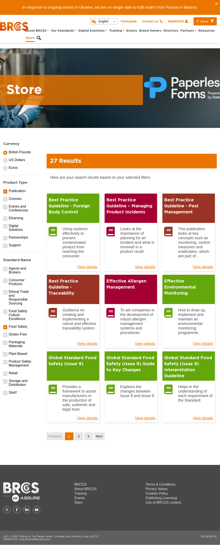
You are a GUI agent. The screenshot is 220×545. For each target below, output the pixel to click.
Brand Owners (150, 30)
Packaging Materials (17, 344)
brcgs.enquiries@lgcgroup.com (34, 539)
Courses (15, 198)
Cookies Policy (157, 493)
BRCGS (80, 484)
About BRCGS (35, 30)
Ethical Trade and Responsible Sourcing (19, 297)
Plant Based (18, 354)
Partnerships (18, 237)
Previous (55, 436)
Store (30, 38)
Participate (129, 21)
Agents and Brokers (17, 270)
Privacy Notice (157, 489)
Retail (13, 373)
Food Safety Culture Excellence (18, 315)
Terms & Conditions (161, 484)
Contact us (150, 21)
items (202, 21)
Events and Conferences (18, 208)
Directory (170, 30)
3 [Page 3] (88, 436)
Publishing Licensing (161, 498)
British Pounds (20, 152)
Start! (13, 392)
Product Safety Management (20, 363)
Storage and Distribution (18, 383)
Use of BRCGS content (163, 502)
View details (87, 267)
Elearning (16, 218)
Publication (17, 191)
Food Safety (18, 326)
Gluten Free (18, 334)
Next (99, 436)
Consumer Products (17, 282)
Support (15, 245)
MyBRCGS (176, 21)
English (103, 21)
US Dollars (17, 160)
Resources (207, 30)
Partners (187, 30)
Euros (13, 167)
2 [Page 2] (79, 436)
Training (115, 30)
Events (132, 30)
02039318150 (10, 539)
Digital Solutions (91, 30)
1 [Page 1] (69, 436)
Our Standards (62, 30)
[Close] (216, 3)
